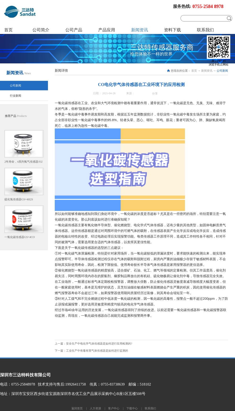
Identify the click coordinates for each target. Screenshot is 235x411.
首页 (8, 30)
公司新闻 (222, 70)
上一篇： (93, 343)
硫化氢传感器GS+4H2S (18, 199)
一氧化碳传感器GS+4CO (19, 237)
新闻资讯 (206, 70)
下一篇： (91, 350)
